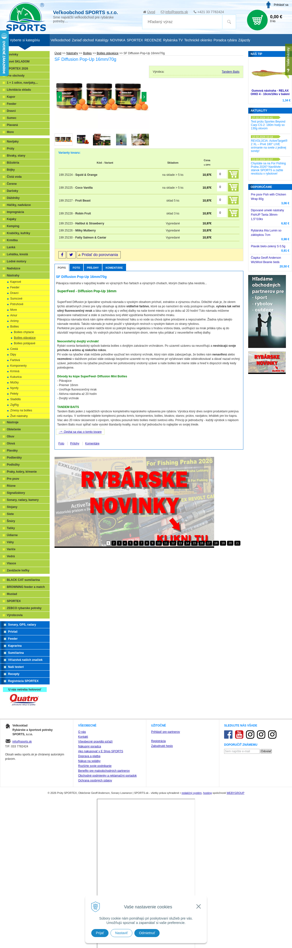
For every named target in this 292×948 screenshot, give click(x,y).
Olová (11, 443)
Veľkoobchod (60, 40)
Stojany (12, 507)
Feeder (11, 104)
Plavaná (12, 125)
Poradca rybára (225, 40)
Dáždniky (13, 198)
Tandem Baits (230, 71)
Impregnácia (15, 212)
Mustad (12, 594)
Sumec (11, 118)
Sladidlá (15, 399)
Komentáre (114, 267)
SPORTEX (14, 601)
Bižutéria (13, 162)
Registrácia (158, 892)
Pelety (14, 393)
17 (208, 543)
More (10, 132)
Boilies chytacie (24, 332)
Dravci (11, 111)
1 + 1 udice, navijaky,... (22, 82)
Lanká (11, 247)
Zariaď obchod (83, 40)
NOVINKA (117, 40)
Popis (62, 267)
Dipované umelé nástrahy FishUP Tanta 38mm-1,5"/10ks (267, 215)
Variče (11, 549)
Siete (10, 514)
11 (165, 543)
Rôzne (11, 485)
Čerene (12, 184)
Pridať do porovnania (100, 255)
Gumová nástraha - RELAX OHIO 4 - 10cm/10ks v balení (270, 92)
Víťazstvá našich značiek (25, 660)
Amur (13, 315)
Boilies (14, 326)
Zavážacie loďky (18, 570)
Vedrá (11, 556)
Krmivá (14, 371)
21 (237, 543)
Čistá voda (14, 176)
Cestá (14, 349)
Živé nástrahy (19, 416)
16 (201, 543)
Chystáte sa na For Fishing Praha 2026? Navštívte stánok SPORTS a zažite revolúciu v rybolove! (268, 168)
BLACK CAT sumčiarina (23, 580)
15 (194, 543)
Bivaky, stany (16, 155)
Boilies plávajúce (25, 337)
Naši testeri (16, 667)
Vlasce (11, 563)
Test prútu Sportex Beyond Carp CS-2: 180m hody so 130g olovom (268, 125)
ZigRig (14, 405)
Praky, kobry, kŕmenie (22, 471)
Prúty (10, 148)
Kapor (11, 96)
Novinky (12, 54)
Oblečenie (14, 429)
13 (180, 543)
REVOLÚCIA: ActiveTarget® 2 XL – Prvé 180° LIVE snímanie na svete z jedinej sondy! (269, 146)
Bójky (11, 169)
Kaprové (15, 282)
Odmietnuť (147, 933)
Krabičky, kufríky (18, 233)
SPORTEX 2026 (17, 68)
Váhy (10, 542)
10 (158, 543)
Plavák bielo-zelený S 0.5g (268, 246)
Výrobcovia (15, 615)
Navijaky (13, 141)
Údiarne (12, 535)
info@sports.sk (176, 12)
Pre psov (13, 478)
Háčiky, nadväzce (19, 205)
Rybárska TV (173, 40)
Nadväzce (13, 268)
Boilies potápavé (24, 343)
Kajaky (11, 219)
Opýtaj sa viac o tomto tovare (80, 431)
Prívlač (13, 631)
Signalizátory (16, 493)
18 (216, 543)
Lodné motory (16, 261)
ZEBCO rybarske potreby (24, 608)
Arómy (14, 321)
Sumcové (16, 298)
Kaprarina (15, 645)
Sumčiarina (16, 653)
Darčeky (12, 191)
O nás (82, 883)
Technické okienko (198, 40)
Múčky (14, 382)
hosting (207, 944)
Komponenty (18, 365)
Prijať (100, 933)
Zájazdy (244, 40)
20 (230, 543)
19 (223, 543)
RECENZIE (153, 40)
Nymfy (14, 388)
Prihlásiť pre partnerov (165, 883)
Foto (76, 267)
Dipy (13, 354)
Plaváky (12, 450)
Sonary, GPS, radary (22, 624)
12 (172, 543)
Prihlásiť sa (281, 5)
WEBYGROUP (235, 944)
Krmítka (12, 240)
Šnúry (11, 521)
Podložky (13, 464)
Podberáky (14, 457)
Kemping (13, 226)
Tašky (11, 528)
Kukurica (16, 377)
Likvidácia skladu (19, 89)
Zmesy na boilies (21, 410)
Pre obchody (16, 75)
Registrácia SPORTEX (23, 681)
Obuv (10, 436)
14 (187, 543)
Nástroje (12, 422)
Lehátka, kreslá (17, 254)
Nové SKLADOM (18, 61)
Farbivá (15, 360)
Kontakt (83, 888)
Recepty (13, 674)
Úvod (151, 12)
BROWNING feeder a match (26, 587)
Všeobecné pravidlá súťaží (95, 893)
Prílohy (93, 267)
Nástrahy (13, 275)
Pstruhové (16, 304)
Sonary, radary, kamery (23, 500)
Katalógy (101, 40)
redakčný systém (192, 944)
